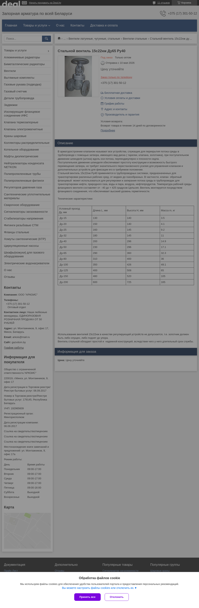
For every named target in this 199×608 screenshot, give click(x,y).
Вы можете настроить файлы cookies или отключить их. (98, 587)
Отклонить (117, 596)
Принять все (87, 596)
